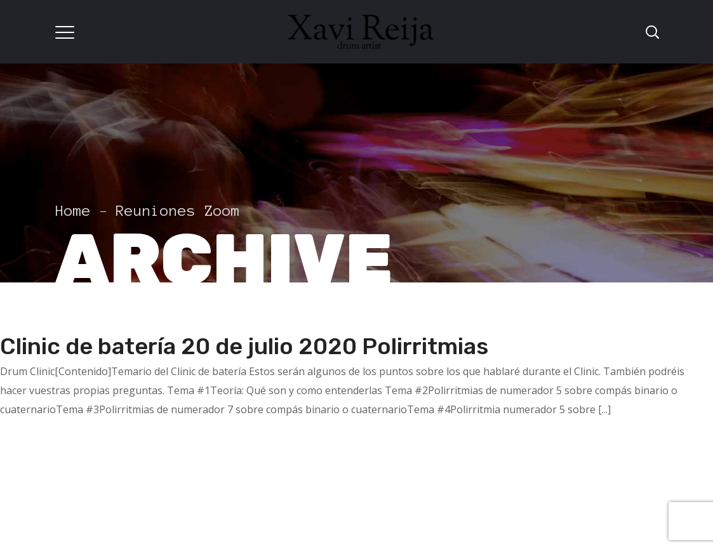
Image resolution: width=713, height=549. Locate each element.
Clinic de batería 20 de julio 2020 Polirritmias (244, 346)
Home (73, 211)
